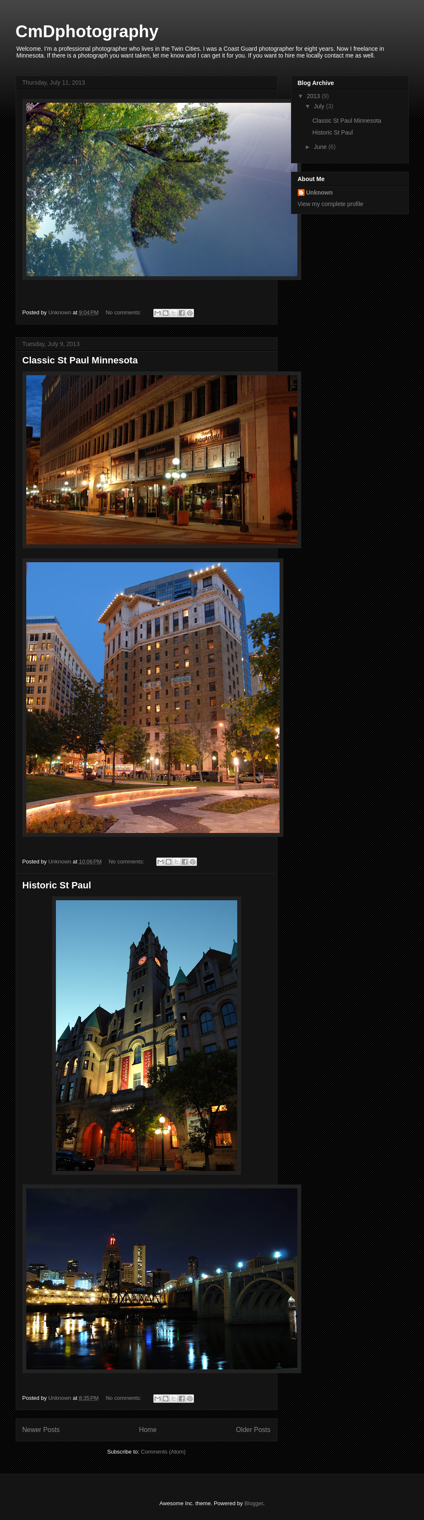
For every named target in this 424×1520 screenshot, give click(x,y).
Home (148, 1429)
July (320, 106)
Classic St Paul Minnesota (80, 360)
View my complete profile (330, 204)
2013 (314, 96)
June (321, 146)
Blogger (253, 1503)
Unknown (319, 192)
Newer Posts (41, 1429)
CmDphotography (87, 31)
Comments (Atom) (163, 1452)
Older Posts (253, 1429)
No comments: (123, 312)
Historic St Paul (56, 885)
